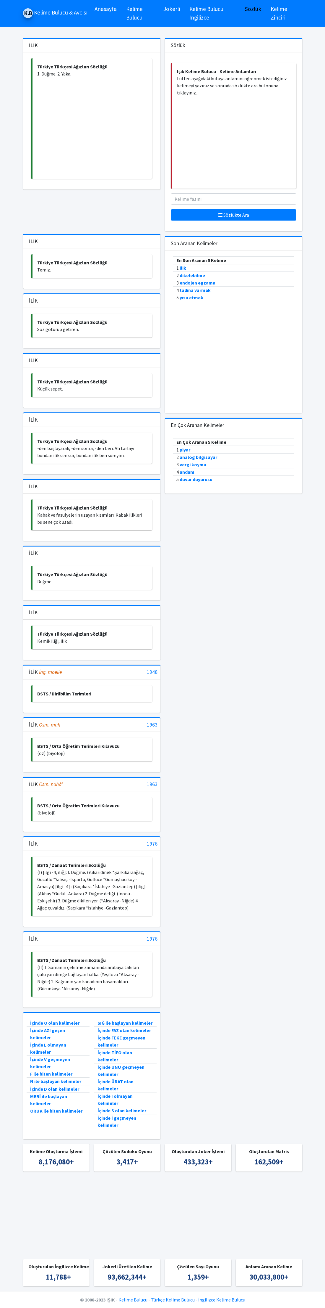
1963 (152, 725)
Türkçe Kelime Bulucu (173, 1300)
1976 (152, 844)
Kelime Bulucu (134, 13)
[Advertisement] (92, 128)
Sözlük (253, 8)
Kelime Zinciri (279, 13)
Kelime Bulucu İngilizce (206, 13)
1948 (152, 672)
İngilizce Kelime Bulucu (221, 1300)
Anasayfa (106, 8)
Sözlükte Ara (233, 215)
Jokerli (171, 8)
